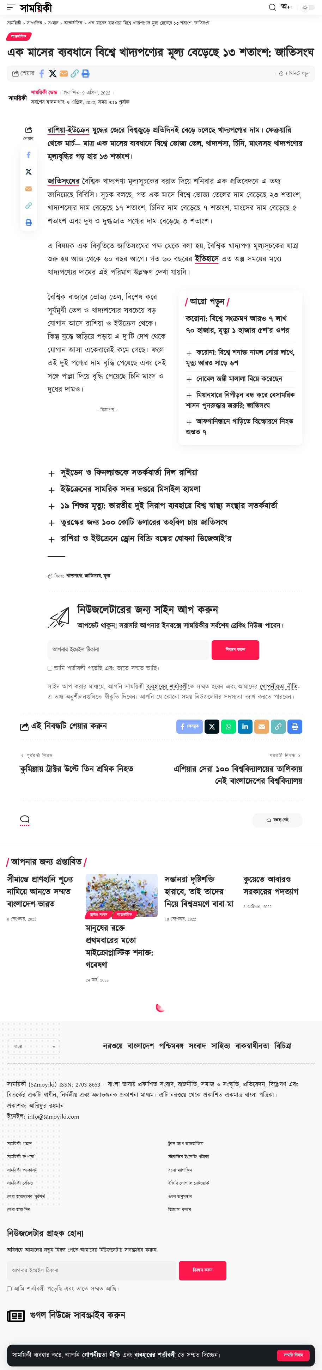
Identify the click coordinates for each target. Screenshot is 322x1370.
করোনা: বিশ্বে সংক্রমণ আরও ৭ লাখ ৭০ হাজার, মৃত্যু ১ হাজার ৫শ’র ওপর (237, 325)
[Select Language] (33, 1047)
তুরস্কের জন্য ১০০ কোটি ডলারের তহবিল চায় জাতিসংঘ (144, 523)
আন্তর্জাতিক (18, 36)
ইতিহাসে (207, 259)
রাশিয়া (56, 130)
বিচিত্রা (283, 1046)
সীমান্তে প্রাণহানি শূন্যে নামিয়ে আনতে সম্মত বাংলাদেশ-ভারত (40, 892)
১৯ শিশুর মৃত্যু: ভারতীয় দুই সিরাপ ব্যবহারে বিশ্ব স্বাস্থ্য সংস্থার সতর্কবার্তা (169, 506)
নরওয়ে (112, 1046)
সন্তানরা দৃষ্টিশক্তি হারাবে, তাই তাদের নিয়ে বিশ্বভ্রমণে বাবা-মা (199, 892)
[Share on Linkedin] (245, 727)
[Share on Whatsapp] (228, 727)
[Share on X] (52, 73)
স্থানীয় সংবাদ (99, 914)
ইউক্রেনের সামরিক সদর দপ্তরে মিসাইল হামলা (130, 490)
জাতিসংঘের (63, 181)
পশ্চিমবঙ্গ (171, 1046)
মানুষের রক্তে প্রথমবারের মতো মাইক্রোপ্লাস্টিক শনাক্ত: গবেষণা (119, 947)
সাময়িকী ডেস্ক (44, 93)
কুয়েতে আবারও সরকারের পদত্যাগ (270, 886)
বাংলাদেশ (141, 1046)
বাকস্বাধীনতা (252, 1046)
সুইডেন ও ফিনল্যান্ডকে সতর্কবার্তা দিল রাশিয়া (129, 473)
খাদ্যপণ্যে (74, 576)
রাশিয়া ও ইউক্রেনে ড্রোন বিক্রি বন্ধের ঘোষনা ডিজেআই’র (146, 539)
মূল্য (106, 576)
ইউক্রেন (79, 130)
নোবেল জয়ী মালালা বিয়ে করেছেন (239, 379)
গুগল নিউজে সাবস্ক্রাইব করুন (77, 1315)
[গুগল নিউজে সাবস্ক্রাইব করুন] (16, 1316)
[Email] (63, 73)
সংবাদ (197, 1046)
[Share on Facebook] (42, 73)
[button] (293, 1355)
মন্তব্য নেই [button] (277, 820)
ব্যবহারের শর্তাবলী (155, 1355)
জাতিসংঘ (93, 576)
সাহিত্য (220, 1046)
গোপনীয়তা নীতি (101, 1355)
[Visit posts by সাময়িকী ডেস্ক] (17, 97)
